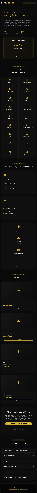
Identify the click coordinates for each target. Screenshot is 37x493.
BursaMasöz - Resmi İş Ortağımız (16, 489)
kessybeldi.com (25, 489)
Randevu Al (18, 308)
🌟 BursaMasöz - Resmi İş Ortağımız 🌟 (18, 423)
